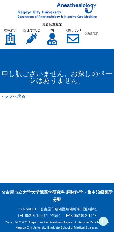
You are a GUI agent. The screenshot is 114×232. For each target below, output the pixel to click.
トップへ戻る (13, 96)
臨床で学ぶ (31, 30)
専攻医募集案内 (52, 27)
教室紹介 (10, 30)
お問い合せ (73, 30)
